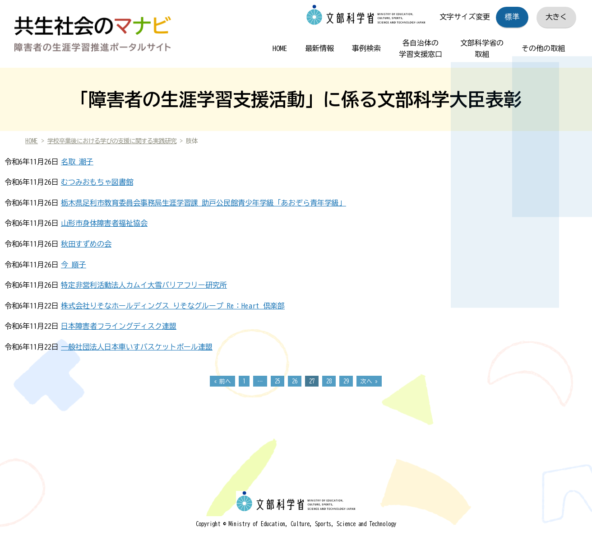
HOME (280, 48)
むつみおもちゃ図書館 (97, 182)
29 (346, 381)
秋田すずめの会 (86, 243)
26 (294, 381)
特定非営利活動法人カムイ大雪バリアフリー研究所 (144, 285)
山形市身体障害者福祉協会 (104, 223)
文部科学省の (482, 50)
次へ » (369, 381)
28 (329, 381)
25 (277, 381)
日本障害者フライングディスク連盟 (118, 326)
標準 (512, 16)
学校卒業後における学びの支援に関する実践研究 (111, 141)
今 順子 (73, 264)
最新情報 (319, 48)
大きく (556, 16)
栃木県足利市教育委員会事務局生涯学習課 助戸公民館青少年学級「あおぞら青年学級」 (203, 202)
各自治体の (420, 50)
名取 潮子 (77, 161)
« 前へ (222, 381)
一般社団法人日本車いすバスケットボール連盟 (137, 346)
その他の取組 (543, 48)
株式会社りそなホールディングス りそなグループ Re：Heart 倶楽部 (173, 305)
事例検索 (366, 48)
